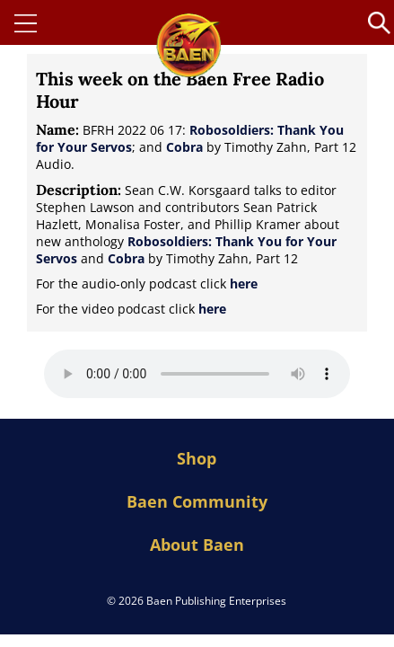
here (244, 283)
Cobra (184, 146)
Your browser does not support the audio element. (197, 374)
